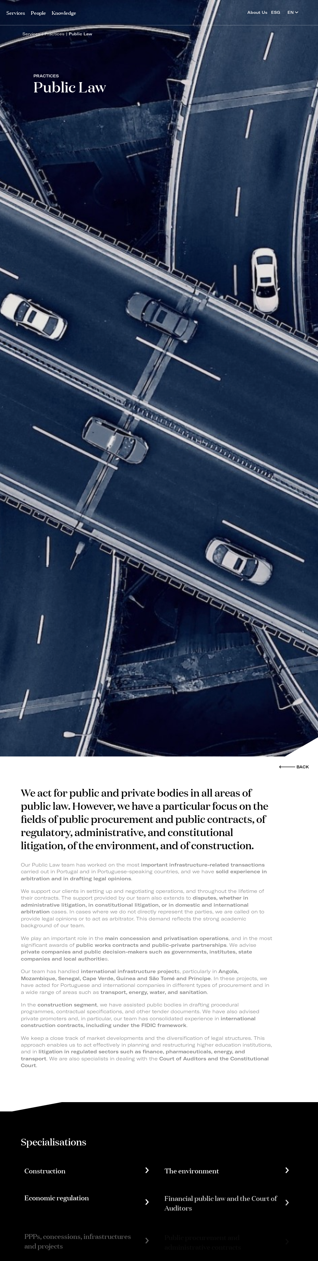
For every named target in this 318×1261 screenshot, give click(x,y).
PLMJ (159, 11)
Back (302, 766)
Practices (54, 33)
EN (292, 12)
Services (15, 12)
